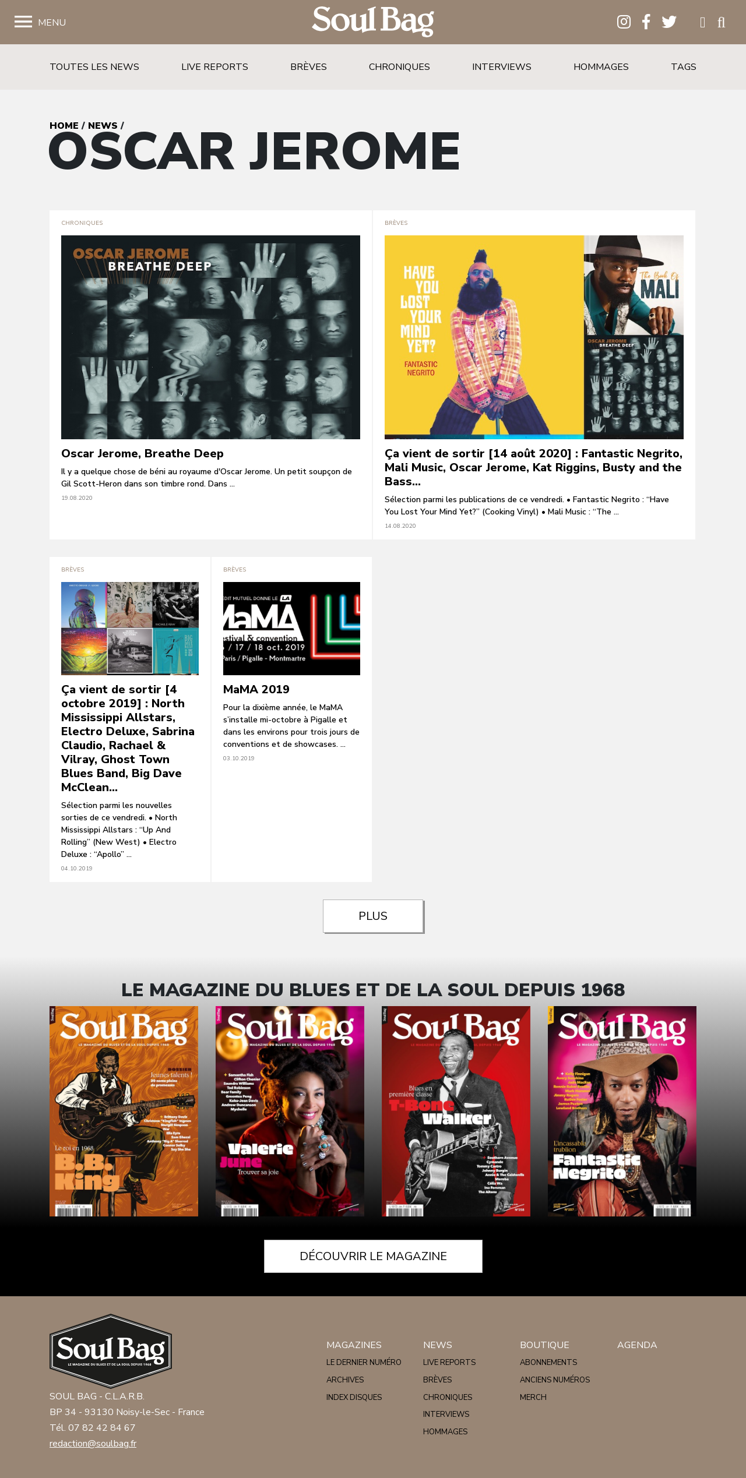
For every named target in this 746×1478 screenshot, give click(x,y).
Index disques (354, 1397)
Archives (345, 1380)
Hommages (601, 67)
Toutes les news (94, 67)
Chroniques (399, 67)
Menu (52, 22)
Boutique (544, 1345)
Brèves (308, 67)
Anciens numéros (555, 1380)
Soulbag (373, 22)
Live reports (214, 67)
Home (64, 125)
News (103, 125)
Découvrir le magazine (373, 1256)
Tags (683, 67)
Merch (533, 1397)
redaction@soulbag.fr (93, 1443)
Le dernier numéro (364, 1362)
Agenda (637, 1345)
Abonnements (548, 1362)
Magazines (354, 1345)
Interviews (502, 67)
